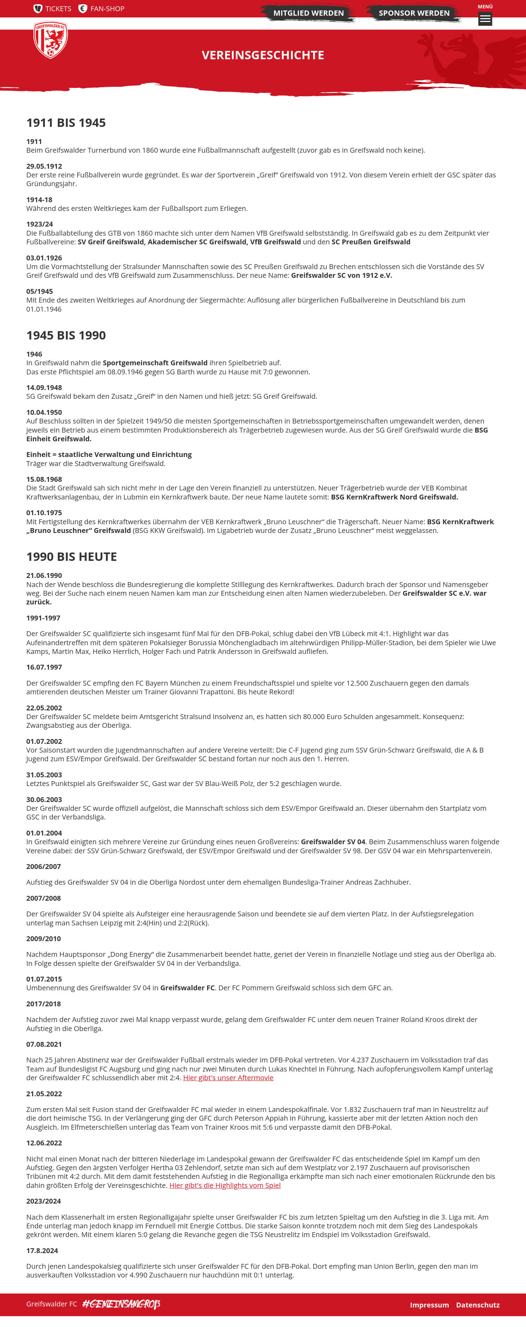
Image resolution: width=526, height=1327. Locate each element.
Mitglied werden (308, 13)
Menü (485, 14)
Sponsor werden (414, 13)
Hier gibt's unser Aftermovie (228, 1088)
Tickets (59, 8)
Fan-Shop (108, 8)
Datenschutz (478, 1315)
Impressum (429, 1315)
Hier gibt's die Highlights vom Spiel (226, 1195)
